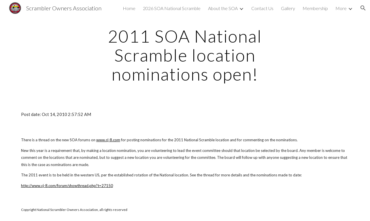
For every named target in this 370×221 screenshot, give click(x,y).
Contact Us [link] (262, 8)
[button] (363, 8)
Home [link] (129, 8)
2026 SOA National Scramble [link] (172, 8)
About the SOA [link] (223, 8)
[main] (185, 55)
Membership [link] (315, 8)
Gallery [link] (288, 8)
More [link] (341, 8)
